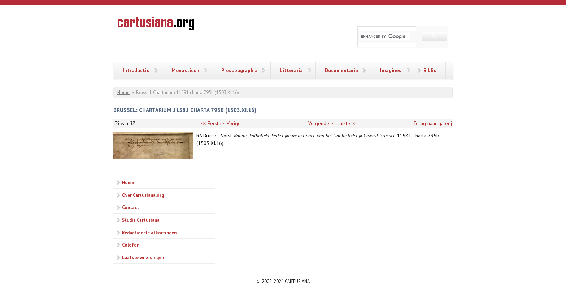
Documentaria (341, 70)
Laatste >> (346, 123)
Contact (130, 207)
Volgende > (320, 123)
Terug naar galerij (432, 123)
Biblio (429, 70)
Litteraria (291, 70)
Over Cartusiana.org (143, 195)
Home (123, 92)
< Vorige (232, 123)
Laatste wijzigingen (143, 257)
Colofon (130, 245)
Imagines (390, 70)
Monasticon (185, 70)
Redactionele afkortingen (149, 232)
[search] (385, 36)
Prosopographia (239, 70)
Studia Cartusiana (141, 220)
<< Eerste (211, 123)
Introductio (136, 70)
